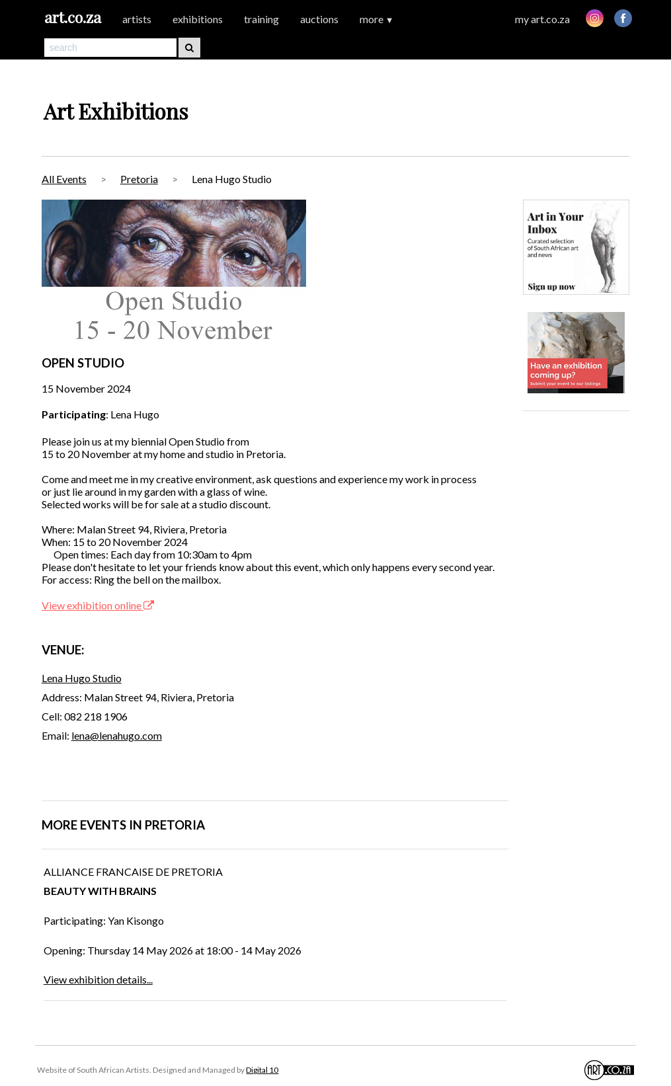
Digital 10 (262, 1070)
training (261, 19)
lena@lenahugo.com (116, 735)
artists (136, 19)
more (377, 19)
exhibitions (198, 19)
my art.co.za (542, 19)
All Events (64, 179)
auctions (319, 19)
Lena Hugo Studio (82, 678)
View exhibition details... (98, 979)
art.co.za (72, 17)
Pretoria (139, 179)
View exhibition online (98, 605)
